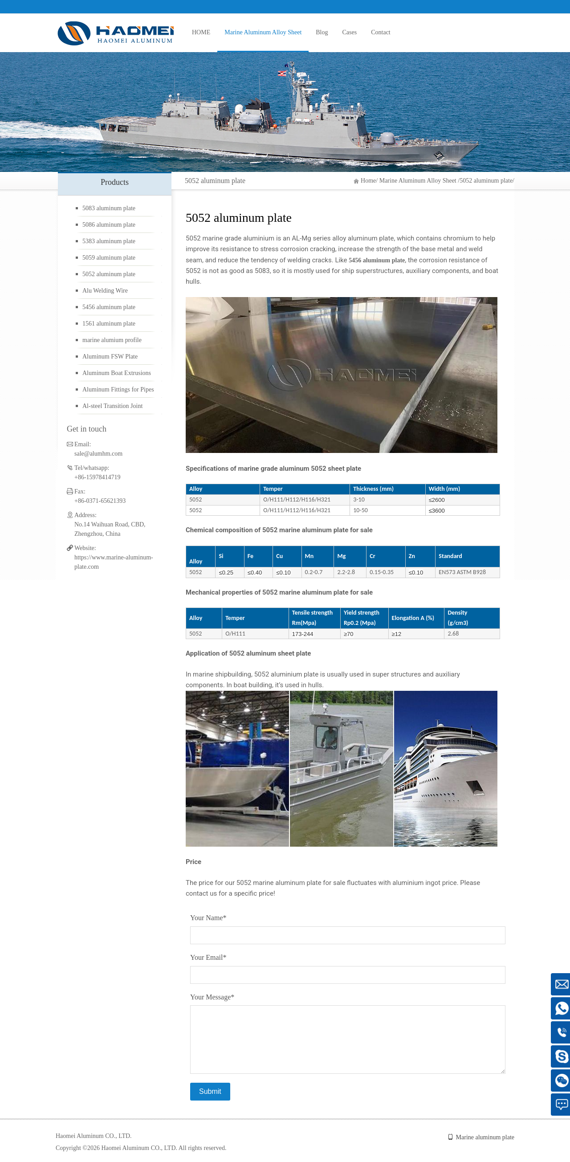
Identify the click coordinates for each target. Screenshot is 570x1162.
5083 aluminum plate (108, 208)
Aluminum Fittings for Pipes (118, 389)
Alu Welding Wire (105, 290)
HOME (201, 32)
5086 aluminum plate (108, 224)
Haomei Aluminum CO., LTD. (94, 1136)
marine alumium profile (112, 340)
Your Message (212, 997)
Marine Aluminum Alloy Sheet (262, 32)
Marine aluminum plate (485, 1137)
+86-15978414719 (97, 477)
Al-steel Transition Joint (112, 406)
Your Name (208, 917)
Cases (349, 32)
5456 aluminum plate (108, 307)
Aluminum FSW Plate (110, 356)
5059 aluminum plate (108, 257)
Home (368, 180)
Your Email (208, 957)
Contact (381, 32)
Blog (322, 32)
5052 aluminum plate (486, 180)
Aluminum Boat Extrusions (116, 373)
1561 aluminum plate (108, 323)
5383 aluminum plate (108, 241)
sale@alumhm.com (98, 453)
